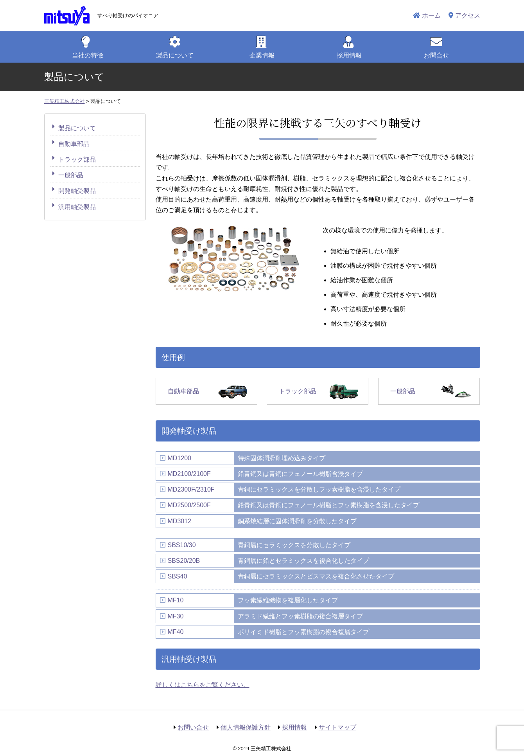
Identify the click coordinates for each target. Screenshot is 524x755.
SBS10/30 (182, 545)
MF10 (176, 600)
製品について (77, 128)
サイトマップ (337, 727)
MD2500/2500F (189, 505)
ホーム (431, 15)
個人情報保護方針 (246, 727)
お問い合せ (193, 727)
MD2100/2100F (189, 473)
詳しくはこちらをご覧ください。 (202, 684)
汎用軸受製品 (77, 207)
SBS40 (177, 576)
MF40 (176, 632)
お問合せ (436, 55)
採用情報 (349, 55)
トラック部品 (297, 391)
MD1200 (179, 458)
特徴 (87, 55)
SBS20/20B (184, 560)
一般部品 (402, 391)
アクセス (467, 15)
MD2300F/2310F (191, 489)
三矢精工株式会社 (67, 15)
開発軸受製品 (77, 190)
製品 (175, 55)
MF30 (176, 616)
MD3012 (179, 521)
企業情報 (262, 55)
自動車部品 (183, 391)
